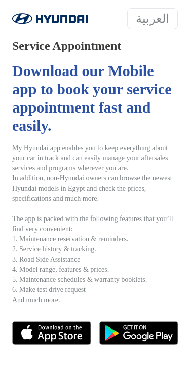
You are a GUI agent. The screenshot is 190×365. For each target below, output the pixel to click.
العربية (152, 18)
